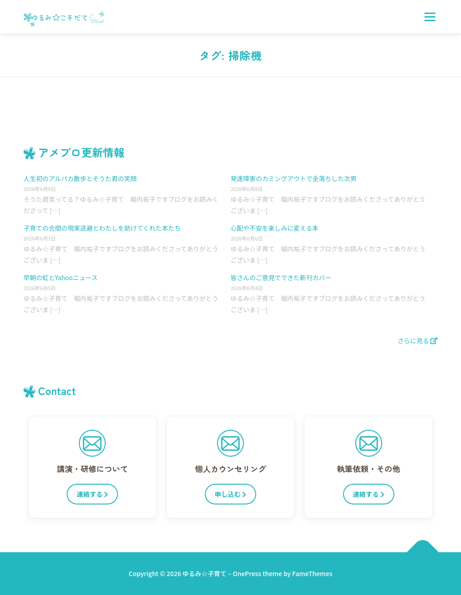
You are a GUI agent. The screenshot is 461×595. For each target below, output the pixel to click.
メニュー (430, 16)
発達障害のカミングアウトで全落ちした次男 (293, 178)
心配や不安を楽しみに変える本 (274, 227)
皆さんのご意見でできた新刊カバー (280, 277)
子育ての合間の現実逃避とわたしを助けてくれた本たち (102, 227)
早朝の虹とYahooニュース (60, 277)
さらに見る (418, 340)
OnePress (247, 573)
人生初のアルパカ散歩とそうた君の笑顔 (79, 178)
